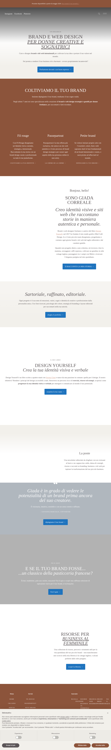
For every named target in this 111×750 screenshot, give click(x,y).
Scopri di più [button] (10, 745)
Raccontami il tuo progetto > (70, 4)
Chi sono (12, 703)
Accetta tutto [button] (100, 745)
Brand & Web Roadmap (93, 701)
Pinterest (27, 14)
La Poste (78, 700)
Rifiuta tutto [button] (82, 745)
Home (11, 699)
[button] (108, 713)
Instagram (8, 14)
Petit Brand (30, 707)
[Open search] (99, 14)
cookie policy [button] (6, 721)
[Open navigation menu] (105, 13)
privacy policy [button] (65, 717)
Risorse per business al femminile (84, 703)
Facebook (18, 14)
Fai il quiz (108, 701)
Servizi (12, 707)
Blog (73, 699)
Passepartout (30, 703)
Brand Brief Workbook (101, 701)
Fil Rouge (30, 699)
